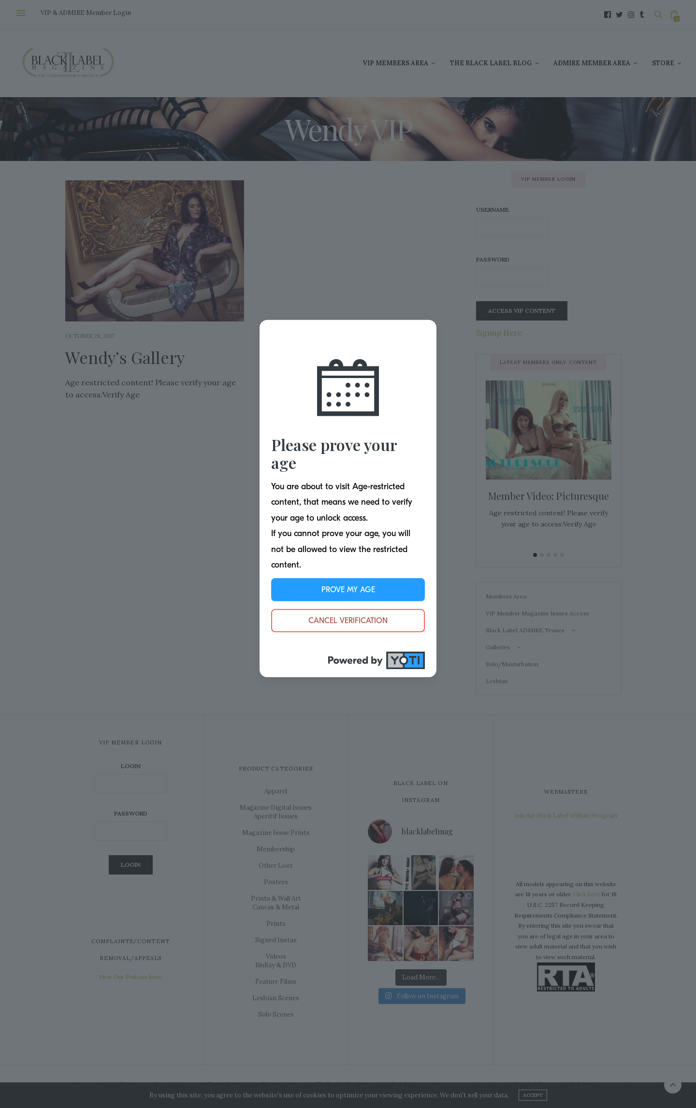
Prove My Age (348, 589)
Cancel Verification (348, 620)
